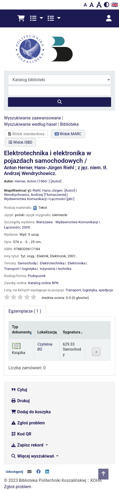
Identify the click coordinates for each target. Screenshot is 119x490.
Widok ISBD (20, 142)
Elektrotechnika (52, 263)
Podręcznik (37, 276)
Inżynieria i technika (55, 268)
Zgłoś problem (28, 422)
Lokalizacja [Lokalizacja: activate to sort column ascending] (47, 332)
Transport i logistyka (20, 268)
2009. (26, 227)
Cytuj (19, 389)
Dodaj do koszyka (31, 411)
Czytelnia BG (44, 347)
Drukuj (20, 400)
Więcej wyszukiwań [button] (33, 456)
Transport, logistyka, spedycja (89, 290)
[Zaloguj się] (109, 18)
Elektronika (77, 263)
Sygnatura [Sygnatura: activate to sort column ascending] (71, 332)
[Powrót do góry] (103, 474)
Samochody (27, 263)
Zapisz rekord (27, 445)
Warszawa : (45, 222)
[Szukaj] (59, 102)
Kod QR (21, 433)
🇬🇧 (114, 5)
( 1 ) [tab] (24, 311)
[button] (21, 18)
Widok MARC (68, 134)
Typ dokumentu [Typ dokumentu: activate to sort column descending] (21, 329)
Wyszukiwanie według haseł (30, 124)
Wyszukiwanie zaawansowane (32, 117)
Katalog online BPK (43, 283)
